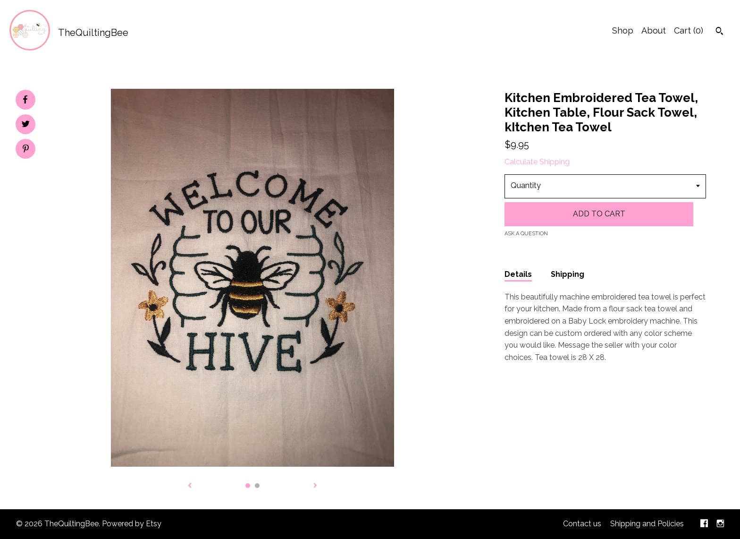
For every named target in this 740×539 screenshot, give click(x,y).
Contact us (582, 523)
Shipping (567, 274)
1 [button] (247, 485)
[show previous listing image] (190, 486)
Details (518, 274)
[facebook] (704, 524)
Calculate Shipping (537, 161)
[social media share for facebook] (25, 99)
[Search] (719, 32)
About (653, 30)
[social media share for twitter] (26, 125)
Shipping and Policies (647, 523)
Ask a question (526, 234)
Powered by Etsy (131, 523)
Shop (622, 30)
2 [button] (257, 485)
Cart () (688, 30)
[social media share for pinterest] (26, 149)
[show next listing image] (315, 486)
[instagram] (720, 524)
